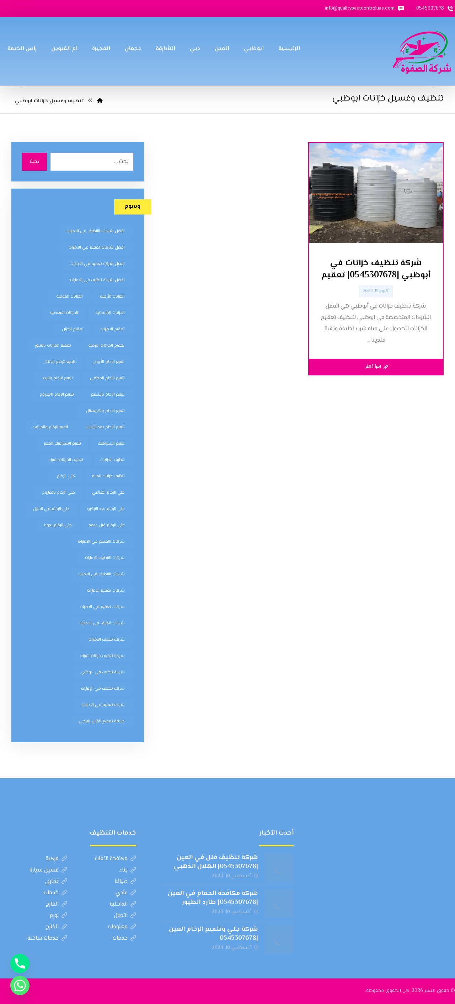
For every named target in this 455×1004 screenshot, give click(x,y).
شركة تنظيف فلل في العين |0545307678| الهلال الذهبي (216, 862)
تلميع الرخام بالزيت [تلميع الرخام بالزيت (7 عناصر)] (58, 378)
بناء (127, 870)
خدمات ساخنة (47, 938)
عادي (126, 893)
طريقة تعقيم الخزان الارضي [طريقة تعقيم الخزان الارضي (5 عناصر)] (102, 721)
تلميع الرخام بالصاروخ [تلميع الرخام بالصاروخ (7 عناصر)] (56, 394)
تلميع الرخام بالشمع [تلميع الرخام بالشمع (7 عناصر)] (108, 394)
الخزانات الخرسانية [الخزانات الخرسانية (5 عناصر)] (110, 313)
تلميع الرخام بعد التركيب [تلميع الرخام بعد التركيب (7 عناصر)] (105, 427)
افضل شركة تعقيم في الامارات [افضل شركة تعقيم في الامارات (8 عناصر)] (97, 264)
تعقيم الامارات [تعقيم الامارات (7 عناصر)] (113, 329)
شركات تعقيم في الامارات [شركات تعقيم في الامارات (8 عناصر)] (102, 607)
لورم (58, 915)
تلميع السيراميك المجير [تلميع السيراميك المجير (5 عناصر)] (62, 443)
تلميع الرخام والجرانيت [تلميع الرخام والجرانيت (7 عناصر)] (50, 427)
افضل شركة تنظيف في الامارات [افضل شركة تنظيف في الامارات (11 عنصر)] (97, 280)
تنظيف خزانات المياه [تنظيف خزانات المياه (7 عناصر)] (108, 476)
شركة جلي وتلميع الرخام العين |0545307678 (213, 933)
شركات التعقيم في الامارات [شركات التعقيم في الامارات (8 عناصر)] (101, 541)
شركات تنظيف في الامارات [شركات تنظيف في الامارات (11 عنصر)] (102, 623)
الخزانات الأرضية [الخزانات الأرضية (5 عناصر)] (112, 296)
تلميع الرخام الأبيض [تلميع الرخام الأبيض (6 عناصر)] (108, 362)
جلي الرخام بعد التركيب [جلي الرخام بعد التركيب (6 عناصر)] (106, 509)
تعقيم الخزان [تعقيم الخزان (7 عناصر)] (73, 329)
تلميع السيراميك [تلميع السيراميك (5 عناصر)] (111, 443)
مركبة (56, 858)
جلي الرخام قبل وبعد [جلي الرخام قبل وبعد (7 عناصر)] (107, 525)
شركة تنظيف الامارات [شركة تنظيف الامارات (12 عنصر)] (107, 639)
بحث (34, 162)
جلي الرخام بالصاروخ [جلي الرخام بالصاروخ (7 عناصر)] (58, 492)
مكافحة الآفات (115, 858)
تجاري (56, 881)
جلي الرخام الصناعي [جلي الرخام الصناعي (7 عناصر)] (108, 492)
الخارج (56, 904)
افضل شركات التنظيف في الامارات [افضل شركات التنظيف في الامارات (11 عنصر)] (95, 231)
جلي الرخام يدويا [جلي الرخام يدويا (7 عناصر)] (58, 525)
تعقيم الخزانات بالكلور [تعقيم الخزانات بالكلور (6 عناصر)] (53, 345)
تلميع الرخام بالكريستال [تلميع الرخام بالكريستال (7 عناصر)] (105, 411)
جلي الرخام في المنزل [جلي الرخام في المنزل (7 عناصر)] (51, 509)
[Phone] (20, 963)
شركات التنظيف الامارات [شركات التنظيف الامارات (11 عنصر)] (105, 558)
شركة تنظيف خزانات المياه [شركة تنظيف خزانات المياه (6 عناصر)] (102, 656)
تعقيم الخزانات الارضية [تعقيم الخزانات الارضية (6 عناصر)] (106, 345)
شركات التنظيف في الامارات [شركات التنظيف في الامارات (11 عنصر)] (101, 574)
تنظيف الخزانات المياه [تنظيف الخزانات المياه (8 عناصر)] (65, 460)
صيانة (125, 881)
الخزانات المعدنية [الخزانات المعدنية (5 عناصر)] (64, 313)
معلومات (122, 927)
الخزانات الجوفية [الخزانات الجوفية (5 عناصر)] (69, 296)
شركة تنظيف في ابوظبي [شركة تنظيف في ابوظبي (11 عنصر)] (102, 672)
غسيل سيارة (48, 870)
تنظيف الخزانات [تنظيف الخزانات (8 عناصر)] (112, 460)
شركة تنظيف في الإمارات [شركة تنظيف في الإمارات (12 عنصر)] (103, 688)
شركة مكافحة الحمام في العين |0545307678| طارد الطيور (213, 898)
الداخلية (123, 904)
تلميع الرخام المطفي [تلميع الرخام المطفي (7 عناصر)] (107, 378)
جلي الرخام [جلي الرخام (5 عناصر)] (66, 476)
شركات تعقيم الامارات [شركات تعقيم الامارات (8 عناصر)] (106, 590)
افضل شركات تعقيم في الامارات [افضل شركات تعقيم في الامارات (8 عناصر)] (97, 247)
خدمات (55, 893)
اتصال (125, 915)
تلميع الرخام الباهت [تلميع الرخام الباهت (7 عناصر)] (59, 362)
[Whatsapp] (20, 985)
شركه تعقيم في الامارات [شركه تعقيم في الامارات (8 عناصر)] (103, 705)
